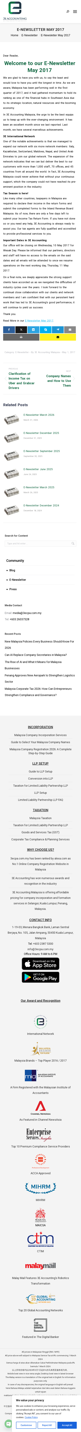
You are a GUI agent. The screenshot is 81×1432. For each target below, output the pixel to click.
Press (13, 589)
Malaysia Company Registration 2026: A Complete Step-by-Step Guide (41, 751)
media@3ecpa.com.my (27, 613)
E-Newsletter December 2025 (41, 433)
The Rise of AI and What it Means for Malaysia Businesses (33, 665)
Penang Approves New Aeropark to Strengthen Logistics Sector (40, 678)
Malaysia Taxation (41, 818)
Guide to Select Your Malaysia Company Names (40, 742)
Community (15, 561)
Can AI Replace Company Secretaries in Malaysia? (36, 655)
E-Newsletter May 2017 (39, 320)
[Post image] (11, 419)
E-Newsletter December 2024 (41, 505)
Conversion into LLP (40, 778)
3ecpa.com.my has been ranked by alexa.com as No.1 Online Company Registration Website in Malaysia (40, 864)
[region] (46, 1413)
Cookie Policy (31, 1417)
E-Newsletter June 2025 (38, 469)
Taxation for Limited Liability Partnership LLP (40, 785)
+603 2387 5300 (43, 943)
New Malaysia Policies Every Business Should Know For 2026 (39, 644)
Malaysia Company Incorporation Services (40, 735)
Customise (26, 1425)
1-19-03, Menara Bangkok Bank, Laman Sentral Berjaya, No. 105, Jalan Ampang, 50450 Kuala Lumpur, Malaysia (40, 932)
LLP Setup (40, 792)
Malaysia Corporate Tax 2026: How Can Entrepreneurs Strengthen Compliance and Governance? (38, 692)
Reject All (47, 1425)
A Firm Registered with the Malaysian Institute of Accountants (40, 1087)
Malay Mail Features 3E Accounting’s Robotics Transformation (40, 1278)
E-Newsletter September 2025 (42, 451)
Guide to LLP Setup (40, 771)
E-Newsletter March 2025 (39, 487)
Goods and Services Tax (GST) (40, 832)
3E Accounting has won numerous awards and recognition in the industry (40, 880)
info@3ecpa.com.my (40, 949)
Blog (12, 570)
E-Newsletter (17, 579)
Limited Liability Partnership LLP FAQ (40, 799)
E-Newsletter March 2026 (39, 414)
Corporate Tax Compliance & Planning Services (40, 839)
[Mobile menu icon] (75, 11)
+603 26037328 (19, 619)
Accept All (67, 1425)
